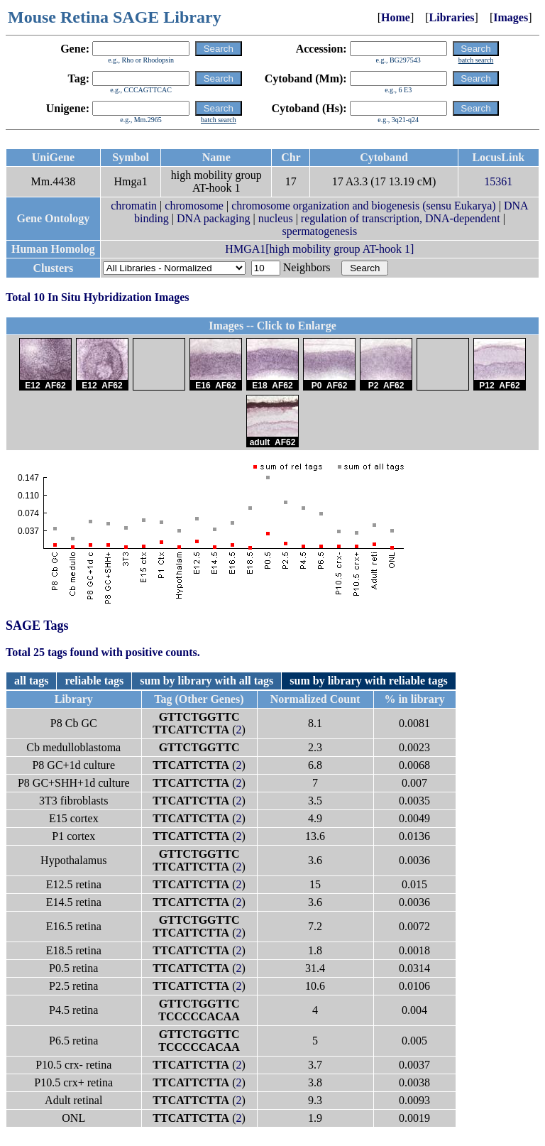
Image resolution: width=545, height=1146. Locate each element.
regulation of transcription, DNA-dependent (400, 218)
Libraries (452, 17)
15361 (498, 181)
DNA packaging (214, 218)
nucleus (275, 218)
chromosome (194, 206)
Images (510, 17)
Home (395, 17)
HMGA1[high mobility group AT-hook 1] (319, 249)
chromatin (134, 206)
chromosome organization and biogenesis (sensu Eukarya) (363, 206)
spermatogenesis (320, 231)
